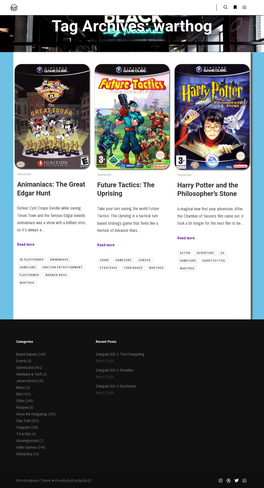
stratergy (108, 268)
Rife (19, 480)
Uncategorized (27, 440)
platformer (29, 275)
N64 (19, 394)
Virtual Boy (24, 454)
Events (21, 361)
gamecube (28, 267)
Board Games (26, 354)
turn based (133, 268)
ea (222, 253)
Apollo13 (84, 480)
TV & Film (23, 434)
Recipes (22, 407)
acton (185, 253)
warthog (27, 283)
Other (20, 400)
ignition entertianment (62, 267)
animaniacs (59, 259)
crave (104, 260)
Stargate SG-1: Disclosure (116, 386)
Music (20, 387)
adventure (205, 253)
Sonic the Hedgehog (31, 414)
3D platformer (32, 259)
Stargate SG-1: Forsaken (115, 370)
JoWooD (144, 260)
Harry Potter (214, 260)
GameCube (24, 174)
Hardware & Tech (29, 374)
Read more (25, 244)
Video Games (26, 447)
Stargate (23, 427)
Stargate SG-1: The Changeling (120, 354)
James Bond (25, 380)
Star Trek (23, 420)
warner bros (56, 275)
